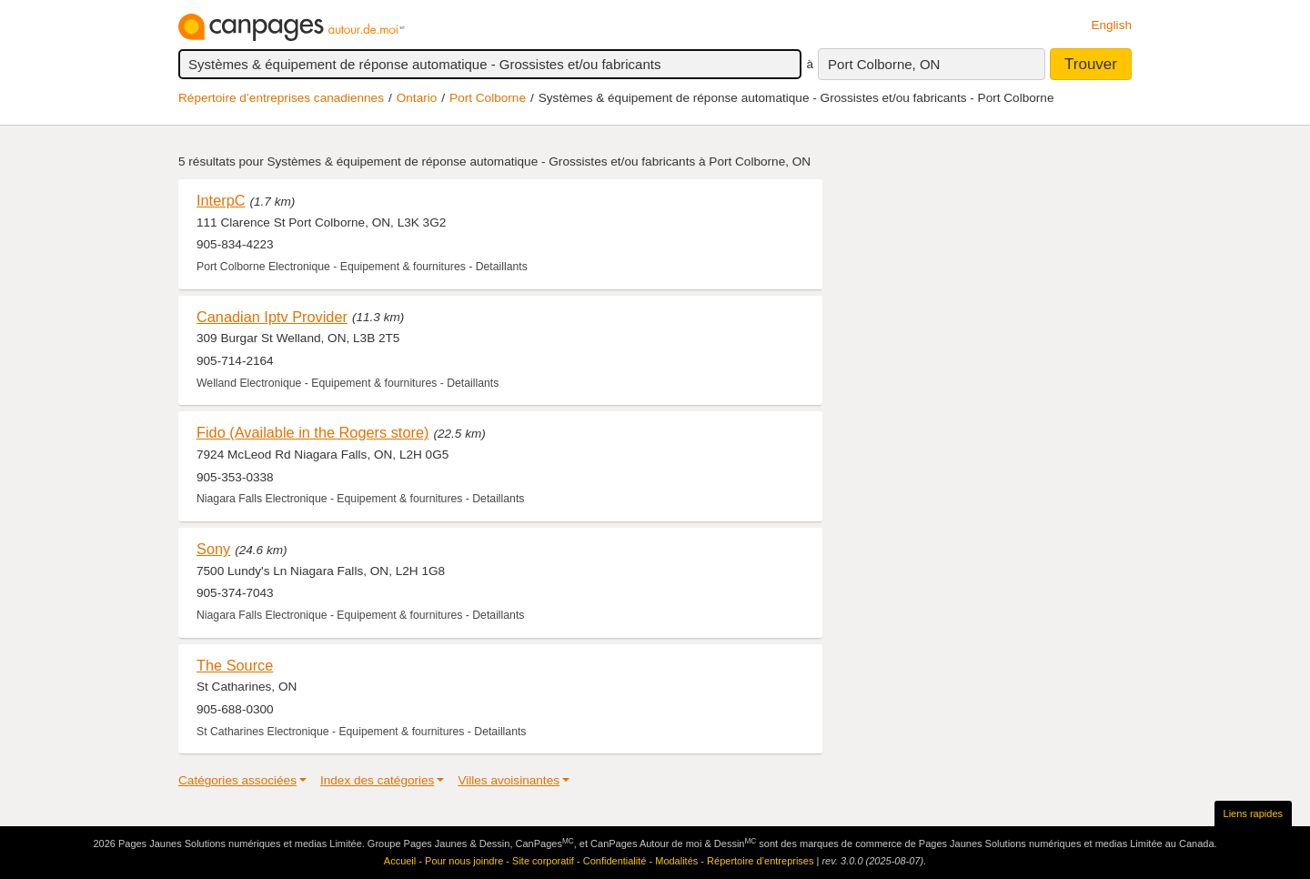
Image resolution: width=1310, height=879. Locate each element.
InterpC (221, 200)
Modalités (676, 860)
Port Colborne (487, 98)
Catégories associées (237, 780)
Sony (213, 549)
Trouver (1090, 64)
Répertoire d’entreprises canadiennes (281, 98)
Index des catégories (377, 780)
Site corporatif (543, 860)
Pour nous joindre (464, 860)
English (1111, 25)
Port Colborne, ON (884, 64)
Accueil (400, 860)
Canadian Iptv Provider (272, 316)
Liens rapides (1253, 813)
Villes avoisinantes (508, 780)
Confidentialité (615, 860)
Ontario (417, 98)
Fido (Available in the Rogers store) (312, 432)
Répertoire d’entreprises (760, 860)
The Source (234, 665)
